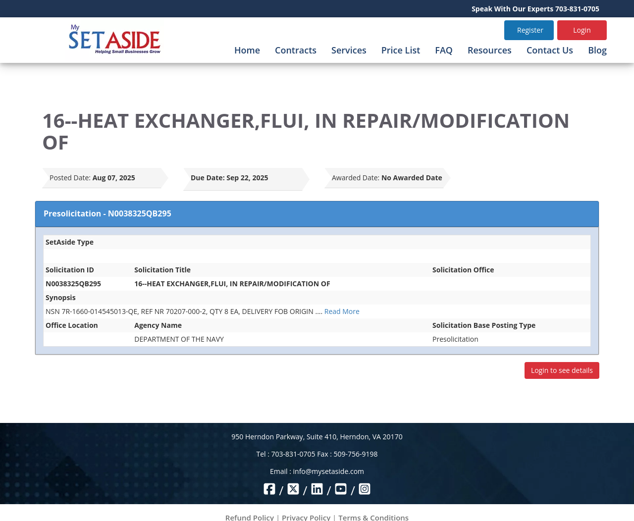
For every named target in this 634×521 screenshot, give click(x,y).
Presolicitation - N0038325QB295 (107, 213)
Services (349, 50)
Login (581, 30)
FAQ (444, 50)
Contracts (296, 50)
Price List (401, 50)
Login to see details (562, 370)
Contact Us (550, 50)
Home (247, 50)
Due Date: (208, 177)
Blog (597, 50)
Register (530, 30)
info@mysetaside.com (328, 471)
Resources (490, 50)
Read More (342, 311)
